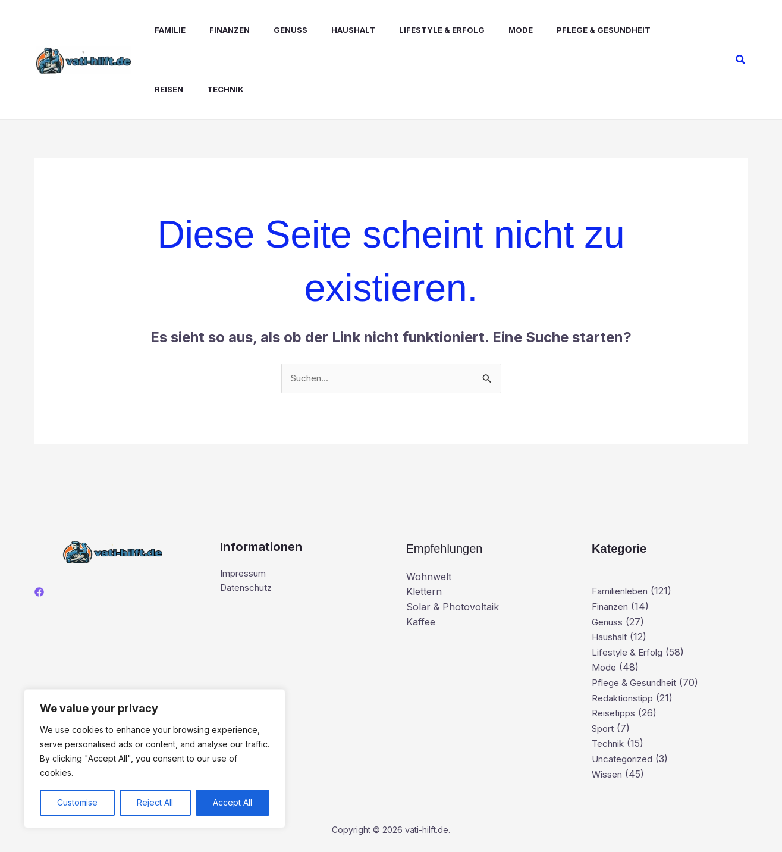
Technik (161, 89)
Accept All (232, 802)
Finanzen (213, 30)
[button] (741, 59)
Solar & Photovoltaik (452, 607)
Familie (158, 30)
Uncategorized (625, 760)
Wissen (608, 775)
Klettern (424, 593)
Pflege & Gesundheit (563, 30)
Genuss (269, 30)
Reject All (155, 802)
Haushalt (327, 30)
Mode (485, 30)
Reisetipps (614, 714)
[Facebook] (39, 593)
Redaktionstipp (625, 698)
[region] (154, 758)
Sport (604, 729)
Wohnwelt (428, 577)
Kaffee (420, 623)
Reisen (643, 30)
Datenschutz (248, 590)
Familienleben (623, 592)
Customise (77, 802)
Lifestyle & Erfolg (411, 30)
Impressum (245, 575)
